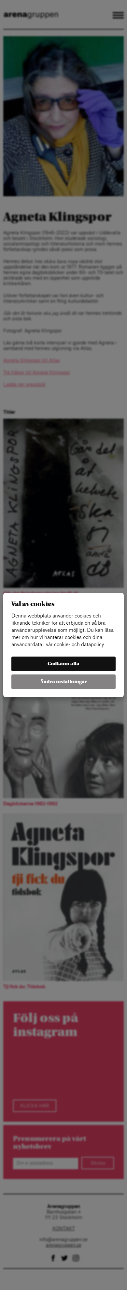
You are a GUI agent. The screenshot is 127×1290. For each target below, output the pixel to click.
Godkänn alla (63, 664)
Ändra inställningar (63, 682)
